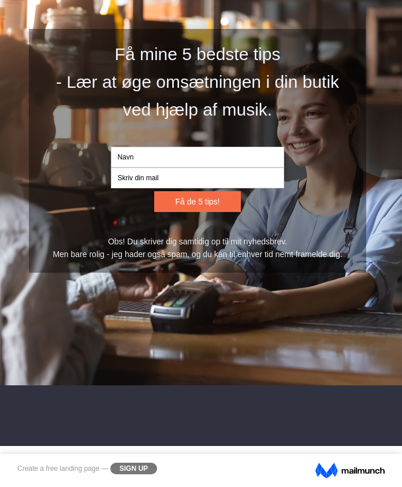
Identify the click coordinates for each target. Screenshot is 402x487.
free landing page (72, 468)
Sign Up (134, 468)
